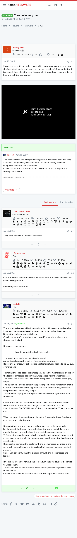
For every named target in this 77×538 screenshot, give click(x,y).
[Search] (72, 5)
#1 (72, 61)
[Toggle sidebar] (67, 5)
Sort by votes (66, 202)
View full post (11, 190)
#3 (72, 273)
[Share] (68, 61)
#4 (72, 324)
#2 (72, 231)
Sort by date (50, 202)
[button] (5, 5)
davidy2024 (9, 19)
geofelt (10, 154)
